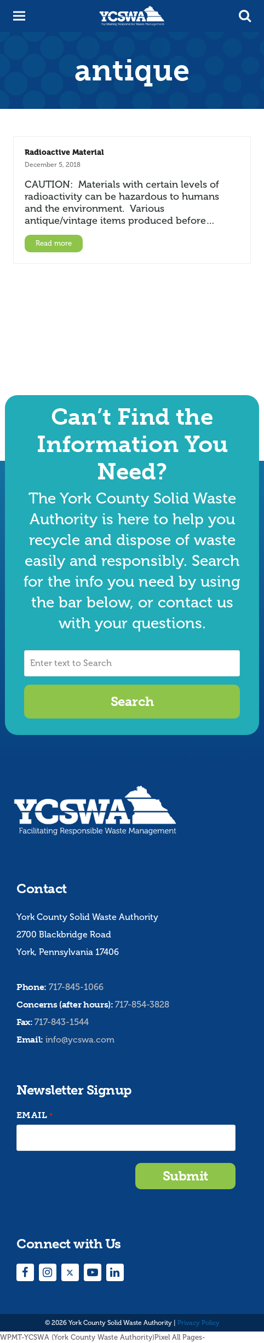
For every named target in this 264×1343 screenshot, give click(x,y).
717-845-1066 (76, 987)
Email (34, 1115)
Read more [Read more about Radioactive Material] (54, 243)
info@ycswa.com (79, 1039)
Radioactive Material (64, 152)
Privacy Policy (198, 1323)
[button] (245, 16)
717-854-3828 (142, 1004)
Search (132, 701)
